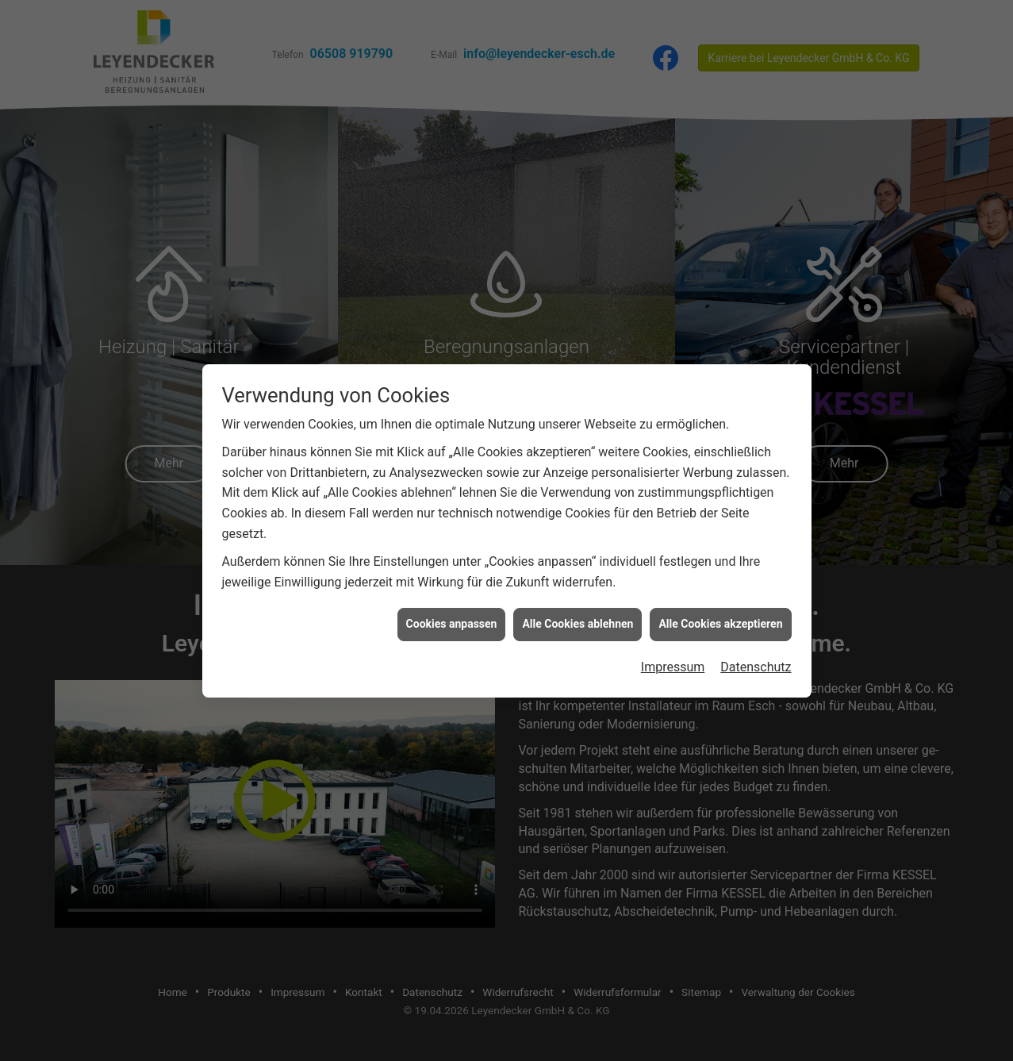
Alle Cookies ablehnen (577, 618)
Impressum (673, 660)
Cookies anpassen (451, 618)
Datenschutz (755, 660)
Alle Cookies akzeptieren (720, 618)
